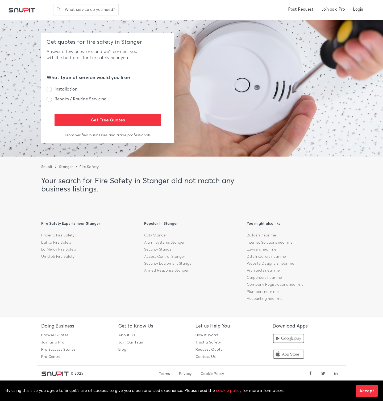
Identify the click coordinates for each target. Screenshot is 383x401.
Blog (122, 349)
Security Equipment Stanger (168, 263)
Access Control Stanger (164, 256)
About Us (126, 335)
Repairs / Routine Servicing (80, 98)
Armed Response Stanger (166, 270)
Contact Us (205, 356)
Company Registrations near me (275, 284)
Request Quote (209, 349)
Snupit (46, 167)
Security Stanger (158, 249)
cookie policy (229, 390)
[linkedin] (336, 374)
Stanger (66, 167)
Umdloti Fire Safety (57, 256)
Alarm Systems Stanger (164, 242)
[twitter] (323, 374)
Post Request (301, 9)
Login (358, 9)
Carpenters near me (264, 277)
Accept (366, 390)
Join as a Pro (333, 9)
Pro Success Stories (58, 349)
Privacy (185, 373)
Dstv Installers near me (266, 256)
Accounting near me (264, 298)
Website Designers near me (270, 263)
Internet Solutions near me (270, 242)
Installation (66, 89)
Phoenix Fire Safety (57, 235)
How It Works (207, 335)
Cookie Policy (212, 373)
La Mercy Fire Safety (59, 249)
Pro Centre (50, 356)
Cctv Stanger (155, 235)
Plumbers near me (263, 291)
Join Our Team (131, 342)
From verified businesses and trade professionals (108, 135)
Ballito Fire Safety (56, 242)
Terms (164, 373)
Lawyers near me (261, 249)
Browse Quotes (55, 335)
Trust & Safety (208, 342)
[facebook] (310, 374)
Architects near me (263, 270)
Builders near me (261, 235)
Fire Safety (89, 167)
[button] (373, 9)
